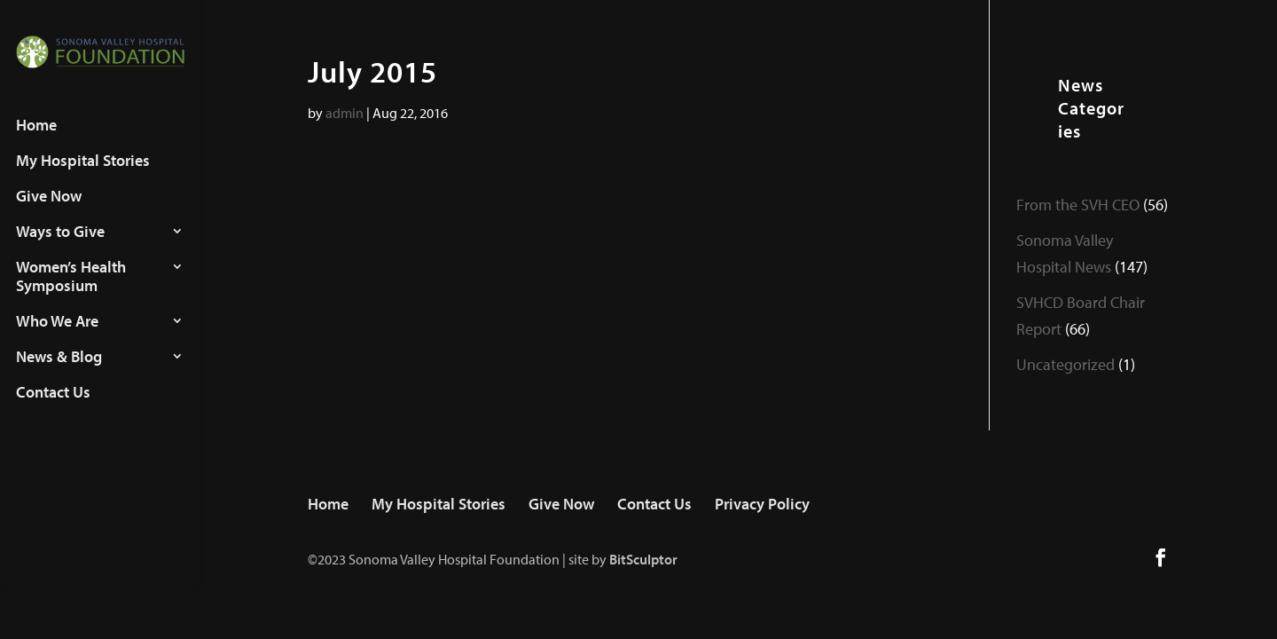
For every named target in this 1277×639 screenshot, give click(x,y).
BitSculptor (643, 559)
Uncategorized (1065, 364)
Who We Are (57, 338)
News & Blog (59, 373)
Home (36, 142)
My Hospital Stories (83, 177)
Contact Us (53, 409)
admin (344, 113)
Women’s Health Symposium (71, 293)
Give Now (49, 213)
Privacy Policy (762, 503)
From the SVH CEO (1078, 204)
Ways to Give (60, 248)
